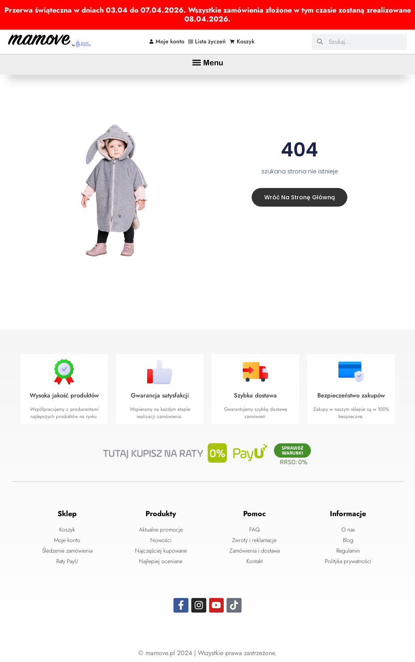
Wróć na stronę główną (298, 197)
